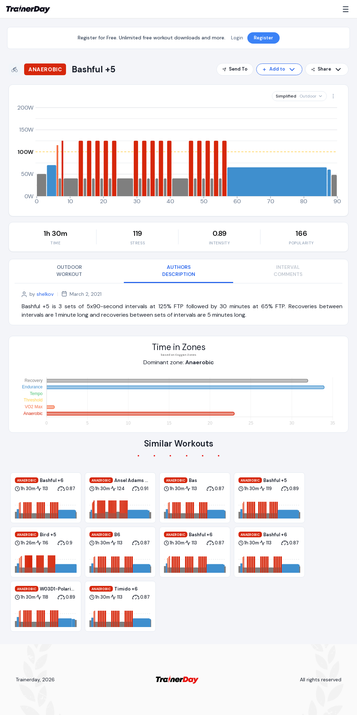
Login (237, 38)
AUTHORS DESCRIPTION (178, 270)
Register (263, 38)
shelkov (45, 294)
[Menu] (347, 9)
